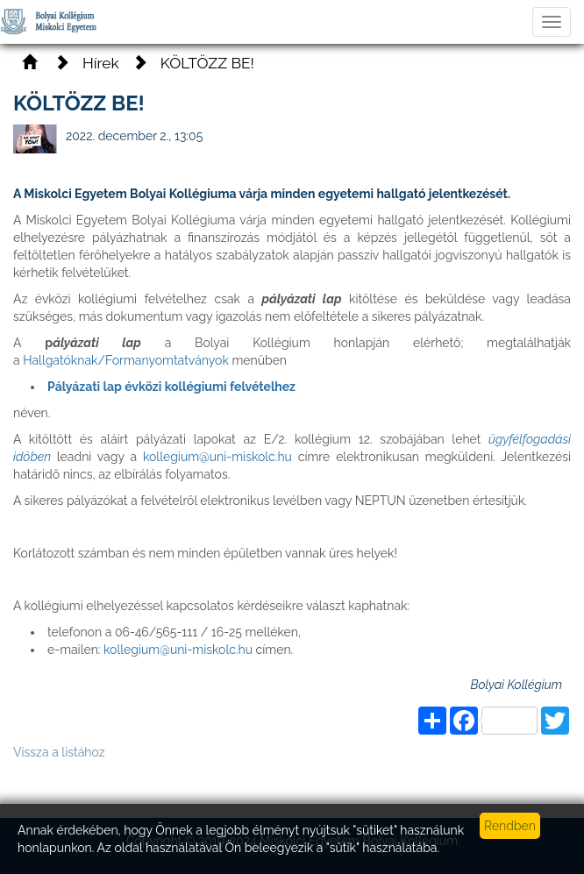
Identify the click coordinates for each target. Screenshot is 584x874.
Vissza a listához (59, 752)
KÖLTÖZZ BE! (207, 63)
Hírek (100, 63)
